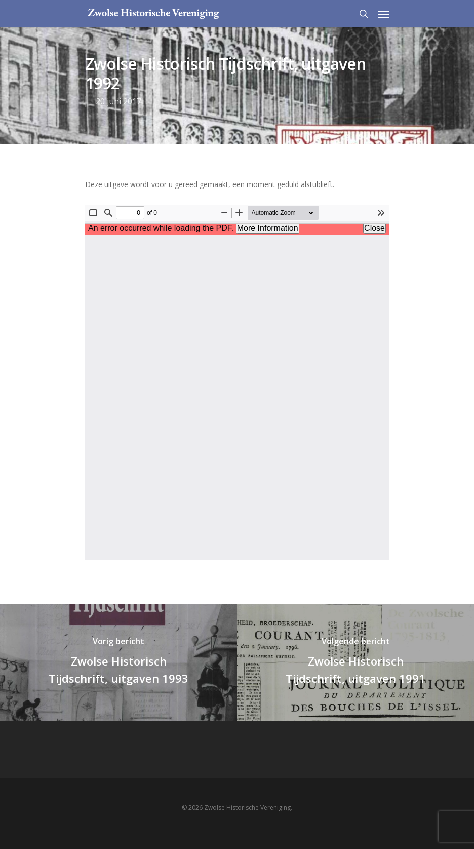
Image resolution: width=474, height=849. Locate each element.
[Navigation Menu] (383, 14)
